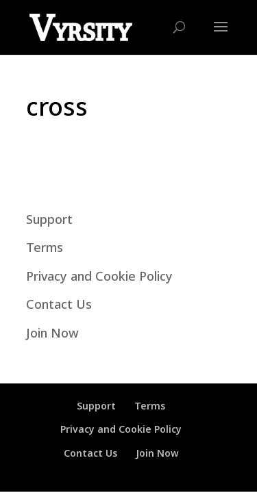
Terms (44, 247)
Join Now (52, 333)
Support (49, 219)
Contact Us (59, 304)
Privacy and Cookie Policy (99, 276)
